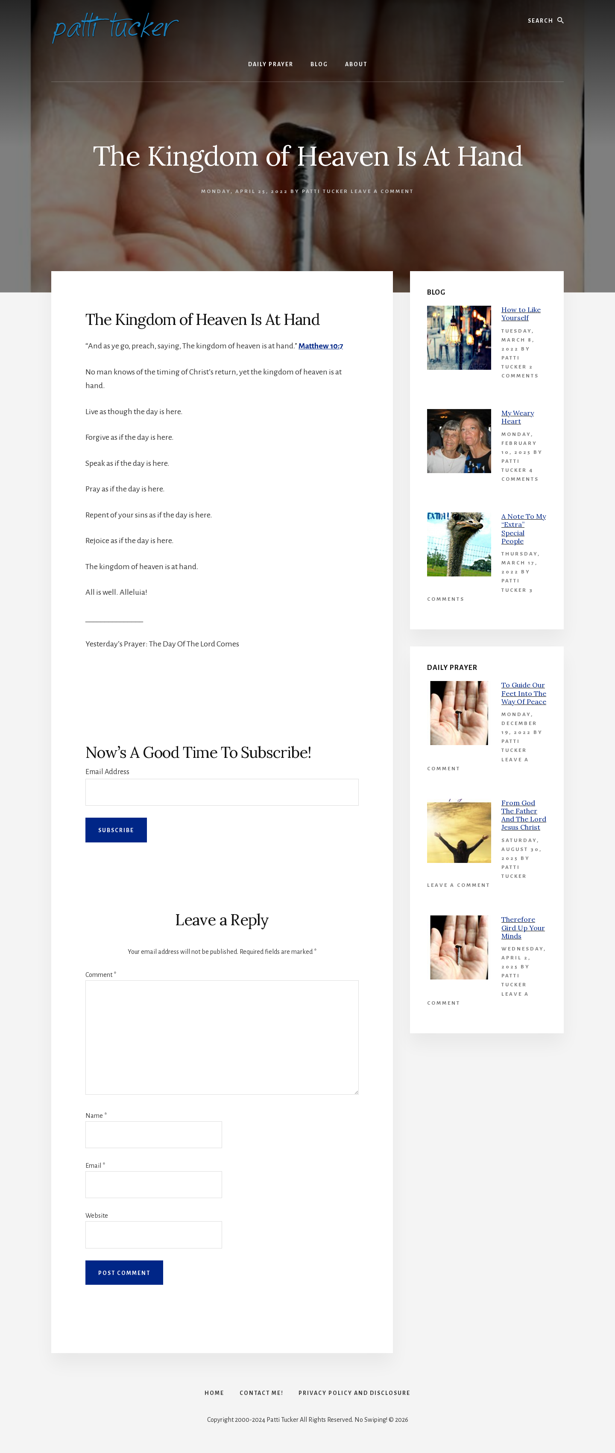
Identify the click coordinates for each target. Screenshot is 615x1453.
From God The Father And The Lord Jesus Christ (523, 815)
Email (95, 1165)
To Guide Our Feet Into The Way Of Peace (523, 693)
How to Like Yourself (521, 313)
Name (96, 1115)
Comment (100, 974)
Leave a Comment (382, 191)
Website (96, 1215)
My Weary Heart (517, 417)
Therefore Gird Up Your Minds (523, 927)
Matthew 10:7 (322, 346)
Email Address (107, 772)
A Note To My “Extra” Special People (523, 528)
